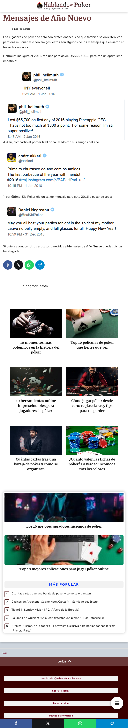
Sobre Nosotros (61, 690)
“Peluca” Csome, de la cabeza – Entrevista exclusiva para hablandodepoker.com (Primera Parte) (63, 628)
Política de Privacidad (61, 715)
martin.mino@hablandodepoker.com (61, 678)
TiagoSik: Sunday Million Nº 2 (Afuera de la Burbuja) (45, 610)
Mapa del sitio (61, 703)
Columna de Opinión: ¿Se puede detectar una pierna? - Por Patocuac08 (57, 618)
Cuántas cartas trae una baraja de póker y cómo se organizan (51, 593)
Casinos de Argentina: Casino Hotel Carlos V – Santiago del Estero (54, 602)
